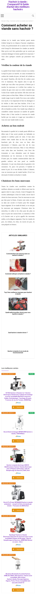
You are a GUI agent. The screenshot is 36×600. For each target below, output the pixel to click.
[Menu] (2, 15)
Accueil (3, 21)
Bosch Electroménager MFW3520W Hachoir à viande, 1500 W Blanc (18, 432)
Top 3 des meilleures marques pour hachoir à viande (18, 293)
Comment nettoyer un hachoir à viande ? (18, 274)
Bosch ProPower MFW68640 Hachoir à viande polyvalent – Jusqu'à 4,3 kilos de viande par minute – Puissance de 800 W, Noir (18, 504)
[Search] (33, 15)
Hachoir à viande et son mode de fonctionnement (18, 351)
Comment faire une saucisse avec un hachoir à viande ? (18, 254)
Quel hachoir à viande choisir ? (18, 332)
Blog (8, 21)
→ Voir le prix (19, 407)
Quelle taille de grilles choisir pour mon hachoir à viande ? (17, 313)
